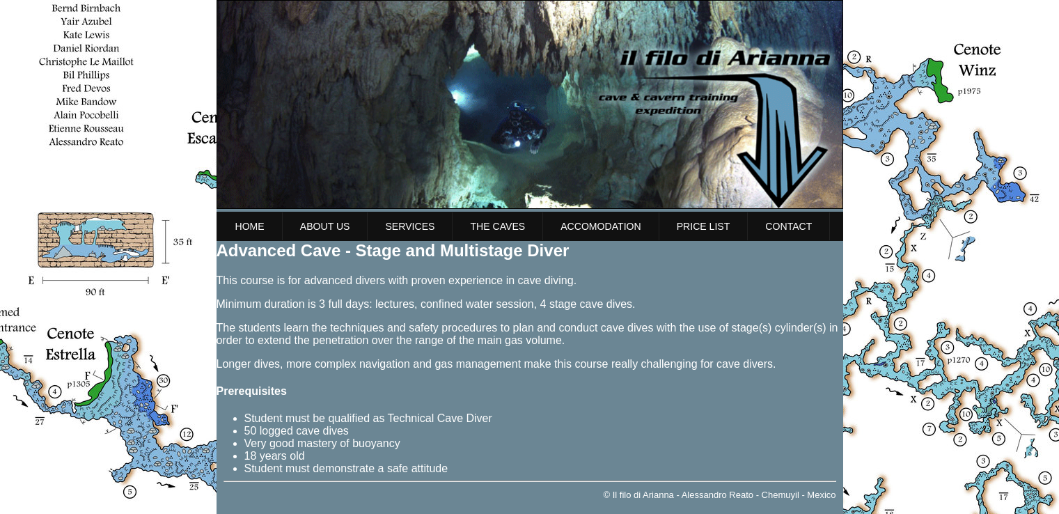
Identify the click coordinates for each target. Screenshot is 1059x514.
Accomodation (600, 226)
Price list (703, 226)
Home (250, 226)
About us (325, 226)
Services (409, 226)
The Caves (497, 226)
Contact (788, 226)
